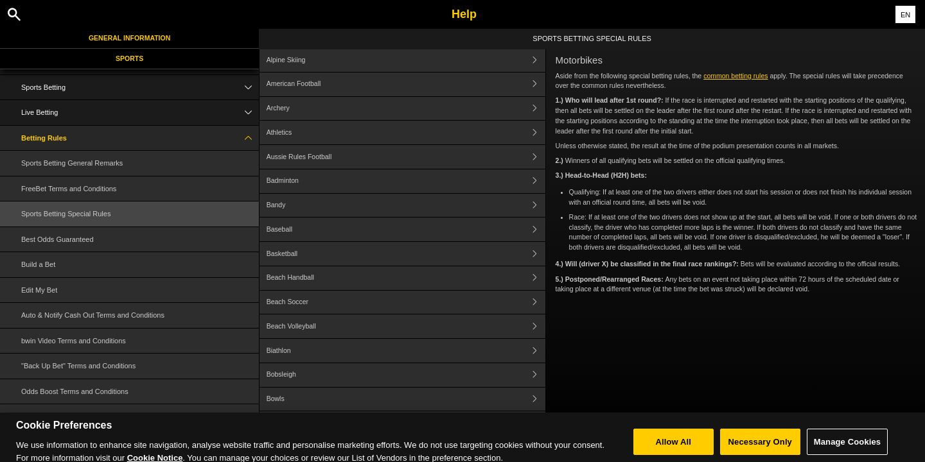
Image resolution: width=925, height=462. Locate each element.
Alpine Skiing (406, 60)
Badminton (406, 181)
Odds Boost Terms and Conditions (74, 391)
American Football (406, 84)
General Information (129, 38)
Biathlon (406, 351)
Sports (129, 58)
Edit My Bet (39, 290)
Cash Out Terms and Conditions (71, 416)
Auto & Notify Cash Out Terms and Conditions (92, 315)
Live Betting (140, 112)
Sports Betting (140, 87)
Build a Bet (38, 264)
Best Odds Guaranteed (57, 239)
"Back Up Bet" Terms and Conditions (78, 366)
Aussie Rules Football (406, 157)
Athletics (406, 132)
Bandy (406, 206)
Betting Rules (140, 138)
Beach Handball (406, 278)
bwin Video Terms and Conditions (73, 341)
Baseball (406, 229)
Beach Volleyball (406, 326)
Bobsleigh (406, 375)
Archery (406, 109)
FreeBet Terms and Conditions (68, 189)
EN (905, 15)
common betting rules (735, 76)
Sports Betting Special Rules (65, 214)
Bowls (406, 399)
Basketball (406, 254)
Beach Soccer (406, 302)
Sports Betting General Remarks (72, 163)
